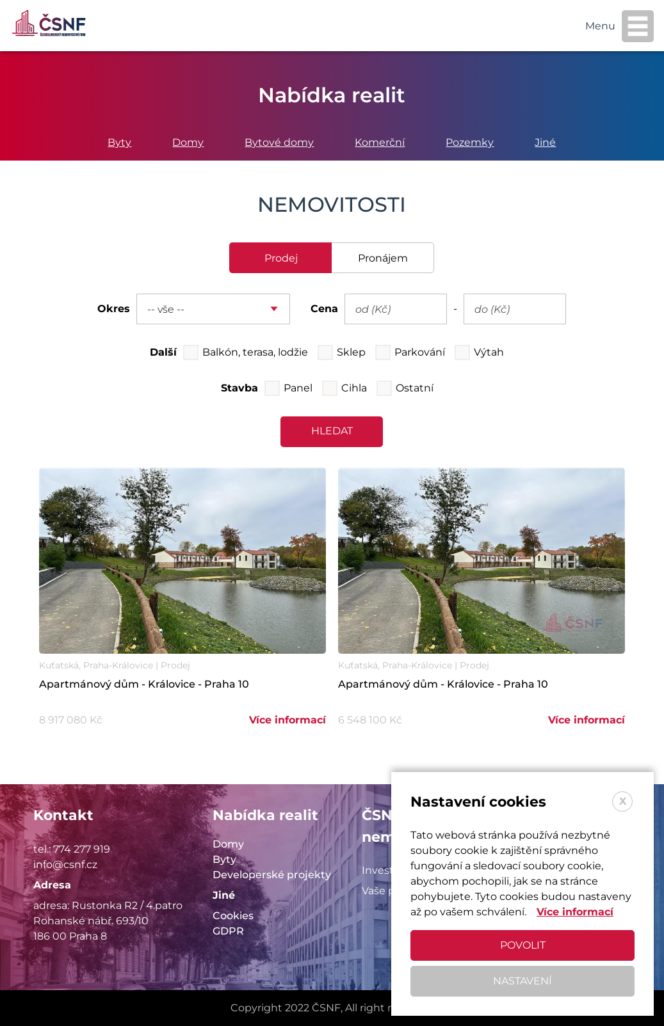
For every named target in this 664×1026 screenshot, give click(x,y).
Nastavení (522, 981)
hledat (332, 431)
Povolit (523, 945)
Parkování (419, 352)
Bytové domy (279, 142)
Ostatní (414, 388)
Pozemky (470, 142)
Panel (298, 388)
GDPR (228, 931)
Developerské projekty (272, 875)
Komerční (380, 142)
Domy (188, 142)
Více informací (287, 720)
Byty (119, 142)
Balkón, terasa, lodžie (255, 352)
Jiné (545, 142)
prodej (281, 258)
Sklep (351, 352)
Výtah (489, 352)
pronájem (383, 258)
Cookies (233, 916)
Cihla (354, 388)
